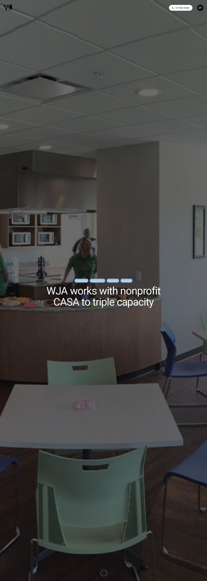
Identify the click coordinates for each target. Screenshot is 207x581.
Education (113, 280)
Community (81, 280)
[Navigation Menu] (200, 7)
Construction (97, 280)
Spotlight (126, 280)
